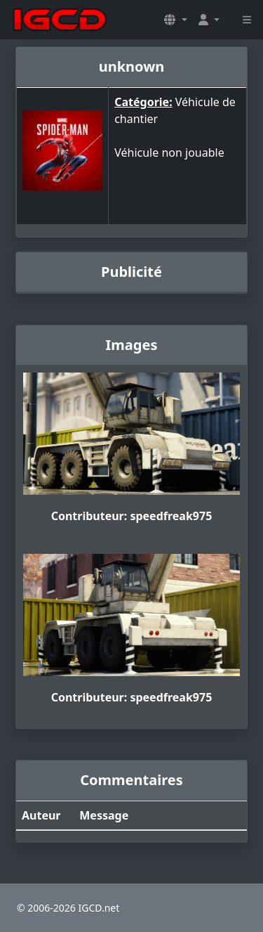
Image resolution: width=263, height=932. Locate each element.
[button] (175, 20)
